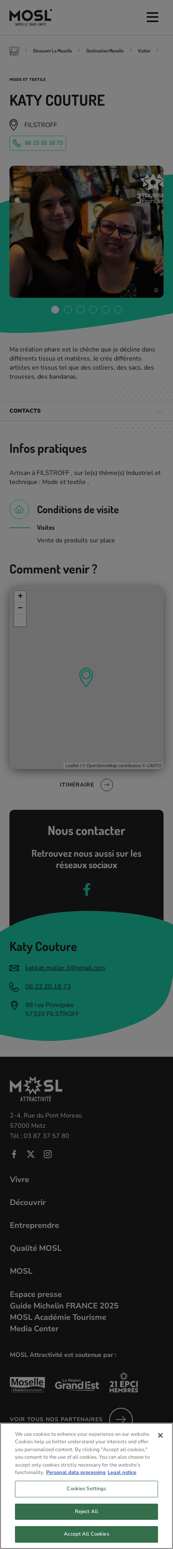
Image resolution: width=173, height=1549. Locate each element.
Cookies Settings (86, 1495)
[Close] (160, 1442)
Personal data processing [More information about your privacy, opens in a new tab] (76, 1480)
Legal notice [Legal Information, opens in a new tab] (122, 1480)
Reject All (86, 1518)
